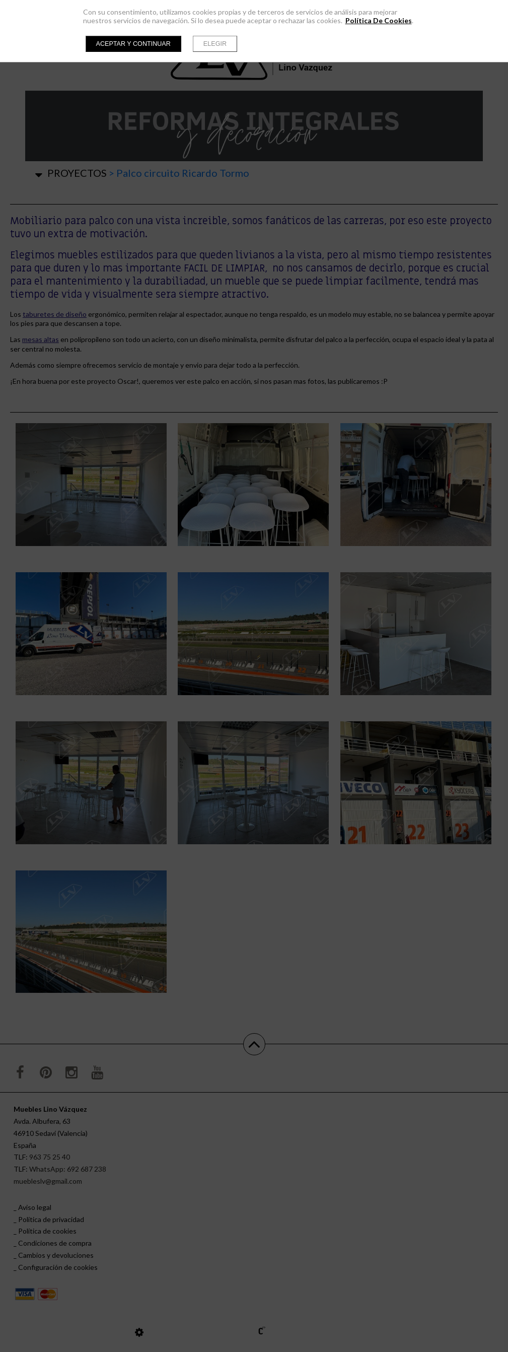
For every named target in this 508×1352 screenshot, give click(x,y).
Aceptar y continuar (133, 43)
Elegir (215, 43)
